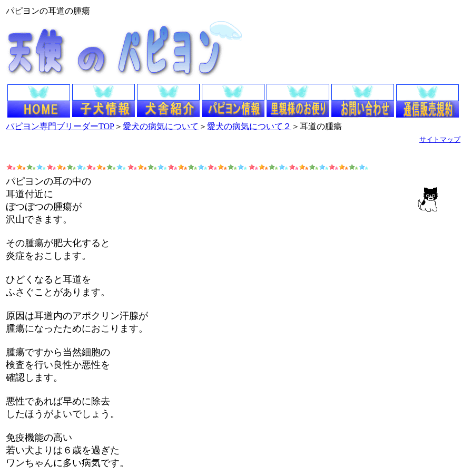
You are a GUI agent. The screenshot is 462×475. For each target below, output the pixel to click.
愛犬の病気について (161, 126)
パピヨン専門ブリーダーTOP (60, 126)
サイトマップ (439, 139)
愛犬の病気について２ (249, 126)
